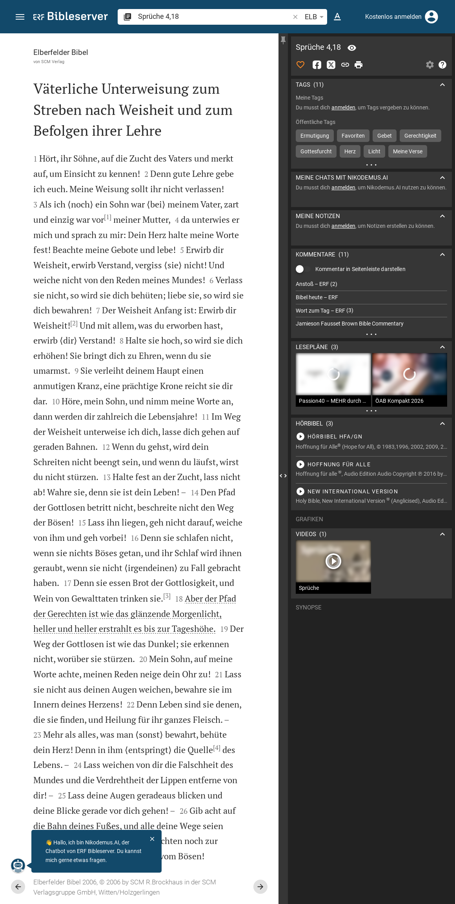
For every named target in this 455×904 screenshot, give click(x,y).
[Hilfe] (442, 64)
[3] (167, 595)
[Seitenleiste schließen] (283, 475)
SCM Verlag (52, 61)
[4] (216, 747)
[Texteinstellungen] (337, 17)
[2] (74, 323)
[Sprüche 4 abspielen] (371, 436)
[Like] (300, 64)
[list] (371, 304)
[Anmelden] (431, 17)
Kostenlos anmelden (393, 16)
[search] (214, 16)
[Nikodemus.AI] (18, 866)
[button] (20, 17)
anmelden (343, 107)
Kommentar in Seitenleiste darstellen (360, 269)
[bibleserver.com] (70, 17)
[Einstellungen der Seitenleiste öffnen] (430, 64)
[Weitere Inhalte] (371, 165)
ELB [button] (315, 17)
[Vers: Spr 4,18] (352, 48)
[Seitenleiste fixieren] (283, 40)
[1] (107, 217)
